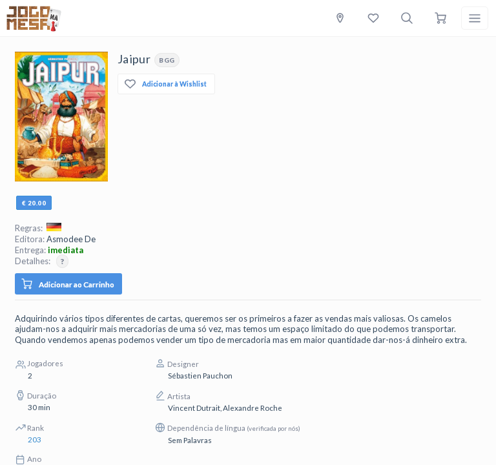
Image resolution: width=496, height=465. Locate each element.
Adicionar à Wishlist (166, 83)
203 (34, 439)
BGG (167, 60)
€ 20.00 (34, 203)
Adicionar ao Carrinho (67, 283)
